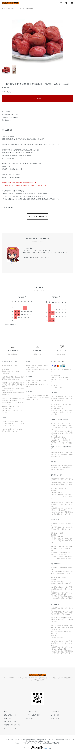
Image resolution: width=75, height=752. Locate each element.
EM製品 (29, 741)
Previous (14, 38)
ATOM (31, 718)
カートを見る (53, 715)
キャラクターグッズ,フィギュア (9, 739)
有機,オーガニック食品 (38, 739)
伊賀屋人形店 (28, 257)
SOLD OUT (37, 98)
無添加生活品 (27, 739)
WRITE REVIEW (36, 216)
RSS (27, 718)
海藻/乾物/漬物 (34, 8)
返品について (6, 111)
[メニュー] (72, 3)
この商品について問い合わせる (11, 117)
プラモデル (21, 739)
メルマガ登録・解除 (32, 715)
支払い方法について (8, 721)
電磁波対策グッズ (62, 739)
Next (60, 38)
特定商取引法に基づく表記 (10, 114)
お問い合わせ (53, 718)
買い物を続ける (7, 120)
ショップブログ (30, 711)
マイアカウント (54, 711)
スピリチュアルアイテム (50, 739)
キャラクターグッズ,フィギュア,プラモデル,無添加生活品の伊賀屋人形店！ (40, 743)
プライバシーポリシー (9, 728)
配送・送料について (8, 715)
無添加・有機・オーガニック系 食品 (17, 8)
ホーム (3, 8)
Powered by (37, 747)
